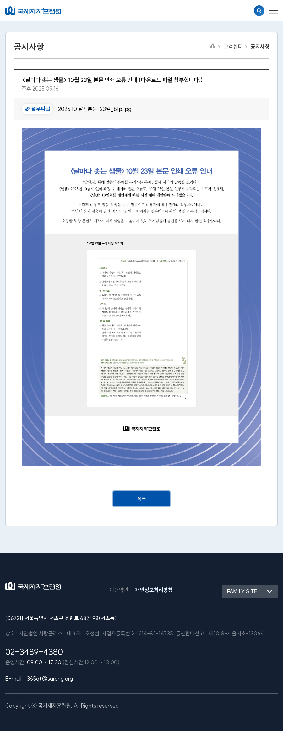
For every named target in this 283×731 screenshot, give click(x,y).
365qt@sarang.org (50, 678)
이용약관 (119, 590)
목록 (141, 499)
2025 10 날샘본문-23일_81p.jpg (94, 109)
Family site (242, 591)
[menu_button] (273, 11)
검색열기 (259, 10)
